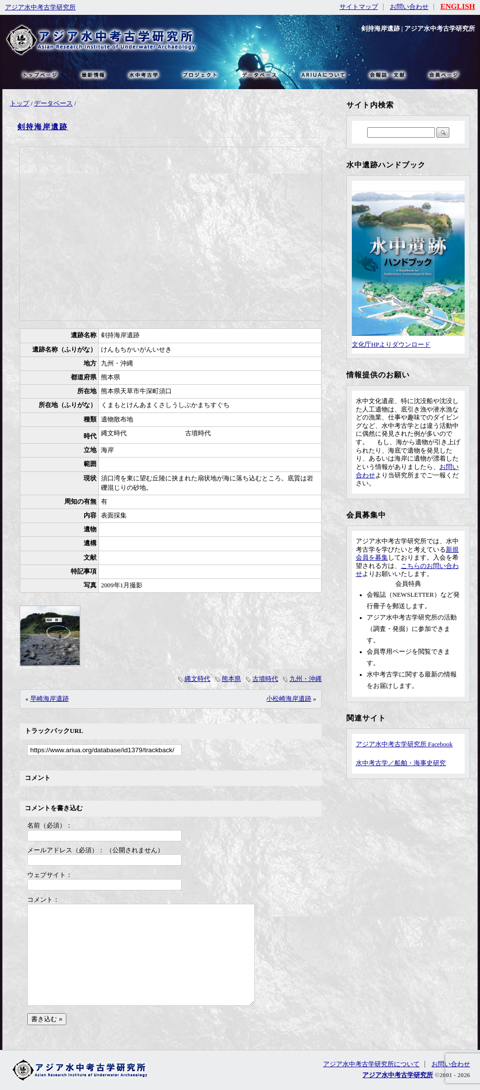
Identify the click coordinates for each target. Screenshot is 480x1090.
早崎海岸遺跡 (49, 698)
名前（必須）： (49, 825)
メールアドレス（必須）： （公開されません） (95, 850)
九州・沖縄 (305, 678)
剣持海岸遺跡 (42, 126)
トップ (19, 103)
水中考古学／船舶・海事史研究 (401, 763)
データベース (53, 103)
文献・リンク (386, 74)
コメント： (43, 899)
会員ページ (443, 74)
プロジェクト (199, 74)
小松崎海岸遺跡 (288, 698)
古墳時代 (265, 678)
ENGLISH (457, 6)
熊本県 (231, 678)
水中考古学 (144, 74)
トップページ (39, 74)
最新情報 (93, 74)
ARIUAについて (322, 74)
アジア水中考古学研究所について (371, 1064)
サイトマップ (358, 6)
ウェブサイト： (49, 875)
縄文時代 (197, 678)
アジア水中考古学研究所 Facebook (404, 744)
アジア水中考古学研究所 (40, 7)
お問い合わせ (409, 6)
